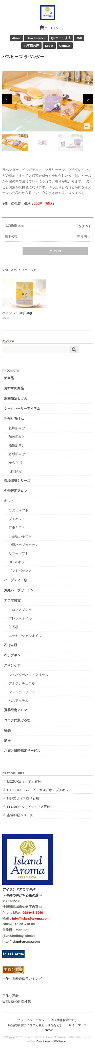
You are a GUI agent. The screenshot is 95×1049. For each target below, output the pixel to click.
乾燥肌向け (17, 428)
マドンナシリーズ (22, 692)
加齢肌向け (17, 437)
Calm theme (43, 1041)
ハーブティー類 (15, 580)
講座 (7, 740)
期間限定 (15, 471)
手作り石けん (14, 419)
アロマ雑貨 (12, 600)
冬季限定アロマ (15, 491)
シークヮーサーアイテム (22, 408)
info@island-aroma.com (31, 918)
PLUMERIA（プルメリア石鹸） (30, 807)
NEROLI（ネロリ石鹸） (24, 798)
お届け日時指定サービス (22, 751)
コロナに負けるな (17, 720)
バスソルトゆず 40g (17, 313)
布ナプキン (12, 655)
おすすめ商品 (14, 388)
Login (49, 45)
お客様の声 (31, 45)
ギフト (9, 501)
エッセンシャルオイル (25, 636)
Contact (64, 45)
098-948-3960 (33, 912)
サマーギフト (18, 553)
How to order (36, 38)
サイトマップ (78, 1025)
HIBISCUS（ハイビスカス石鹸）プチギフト (39, 790)
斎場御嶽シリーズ (17, 480)
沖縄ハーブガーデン (23, 545)
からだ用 (15, 462)
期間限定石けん (15, 398)
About (16, 38)
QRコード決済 (61, 38)
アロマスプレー (20, 610)
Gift (79, 38)
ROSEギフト (18, 562)
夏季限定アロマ (15, 710)
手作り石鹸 (10, 996)
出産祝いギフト (20, 536)
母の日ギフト (18, 510)
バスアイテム (18, 701)
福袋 (7, 730)
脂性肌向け (17, 445)
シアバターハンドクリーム (28, 675)
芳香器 (13, 627)
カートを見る (51, 26)
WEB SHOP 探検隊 (16, 1002)
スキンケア (12, 665)
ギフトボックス (20, 571)
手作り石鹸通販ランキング (22, 978)
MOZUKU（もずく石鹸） (25, 782)
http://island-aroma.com (21, 941)
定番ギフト (17, 527)
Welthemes (60, 1041)
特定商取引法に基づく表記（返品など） (35, 1025)
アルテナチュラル (22, 683)
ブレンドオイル (20, 618)
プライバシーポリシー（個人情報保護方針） (47, 1020)
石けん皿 (10, 645)
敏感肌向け (17, 454)
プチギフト (17, 519)
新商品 (9, 378)
